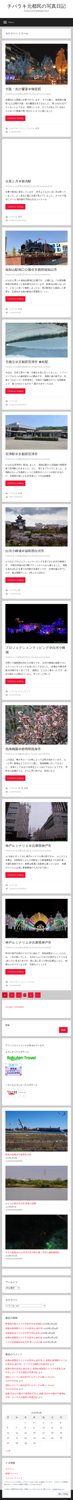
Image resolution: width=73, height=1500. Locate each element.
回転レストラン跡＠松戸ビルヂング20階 (24, 1377)
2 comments (15, 132)
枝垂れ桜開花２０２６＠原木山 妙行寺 (23, 1337)
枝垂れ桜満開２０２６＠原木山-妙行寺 (24, 1328)
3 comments (15, 695)
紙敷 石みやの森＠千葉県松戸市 (20, 1393)
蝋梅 (26, 788)
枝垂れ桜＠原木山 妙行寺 (17, 1368)
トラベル (30, 128)
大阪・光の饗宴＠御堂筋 (23, 89)
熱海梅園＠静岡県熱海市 (23, 749)
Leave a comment (17, 220)
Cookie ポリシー (58, 1489)
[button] (63, 1494)
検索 (7, 1025)
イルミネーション (17, 128)
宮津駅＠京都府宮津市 (21, 454)
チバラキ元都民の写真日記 (36, 6)
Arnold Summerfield (41, 94)
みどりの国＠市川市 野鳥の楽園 (20, 1203)
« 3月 (7, 1450)
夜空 (20, 217)
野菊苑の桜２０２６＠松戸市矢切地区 (23, 1324)
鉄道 (20, 309)
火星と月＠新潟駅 (18, 181)
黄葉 (37, 128)
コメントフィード (14, 1478)
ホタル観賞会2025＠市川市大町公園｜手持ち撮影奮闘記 (32, 1252)
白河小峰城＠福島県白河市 (24, 551)
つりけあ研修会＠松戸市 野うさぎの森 (23, 1342)
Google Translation (14, 1007)
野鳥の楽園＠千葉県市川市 (18, 1154)
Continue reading (15, 118)
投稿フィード (11, 1473)
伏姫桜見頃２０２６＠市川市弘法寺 (22, 1333)
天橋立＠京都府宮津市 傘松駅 (26, 362)
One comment (16, 497)
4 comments (15, 792)
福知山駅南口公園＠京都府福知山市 (31, 270)
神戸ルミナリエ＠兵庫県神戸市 (28, 846)
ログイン (9, 1469)
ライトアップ (24, 691)
